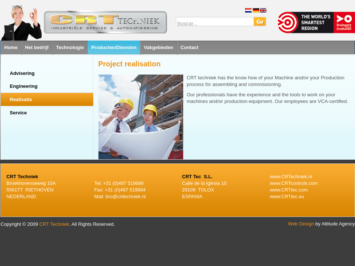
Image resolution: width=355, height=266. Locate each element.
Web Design (301, 224)
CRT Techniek (54, 224)
